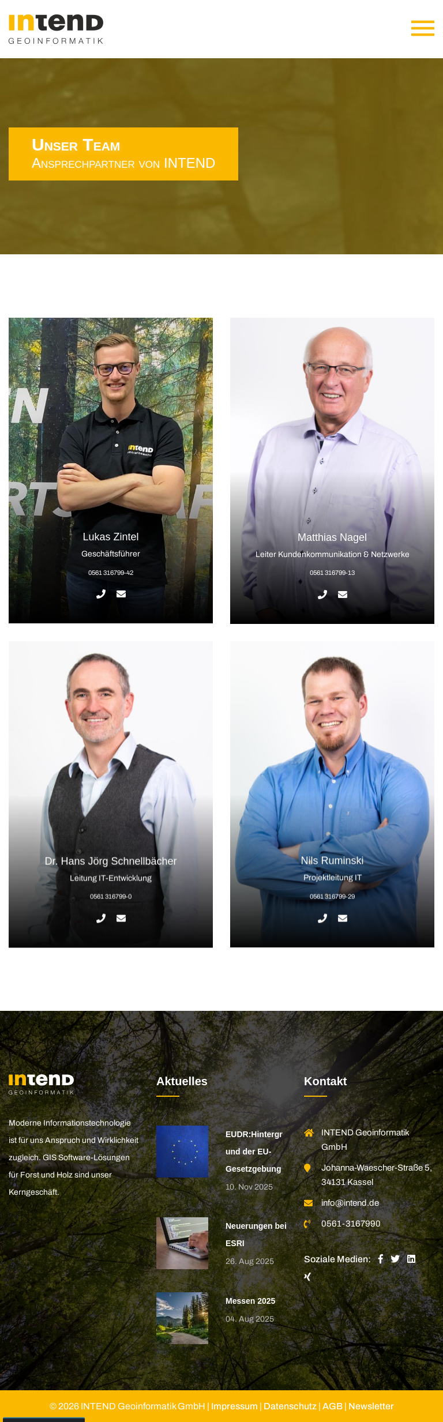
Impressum (234, 1406)
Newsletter (371, 1406)
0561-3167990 (351, 1223)
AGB (332, 1406)
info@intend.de (350, 1202)
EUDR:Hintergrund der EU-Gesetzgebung (254, 1151)
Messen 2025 (250, 1301)
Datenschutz (290, 1406)
